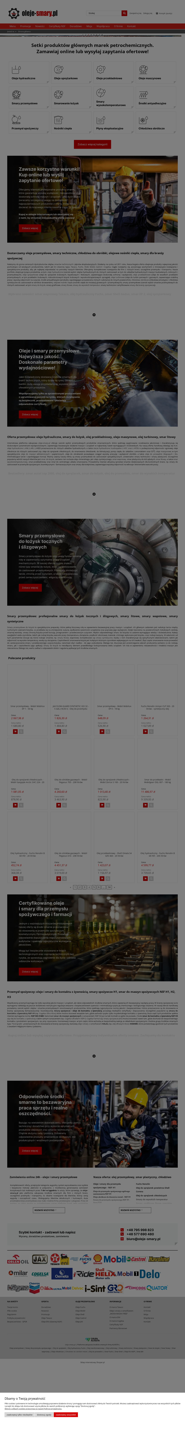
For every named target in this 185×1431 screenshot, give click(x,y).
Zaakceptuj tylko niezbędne (20, 1414)
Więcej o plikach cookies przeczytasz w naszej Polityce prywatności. (33, 1408)
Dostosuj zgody (44, 1414)
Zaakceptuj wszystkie (66, 1414)
